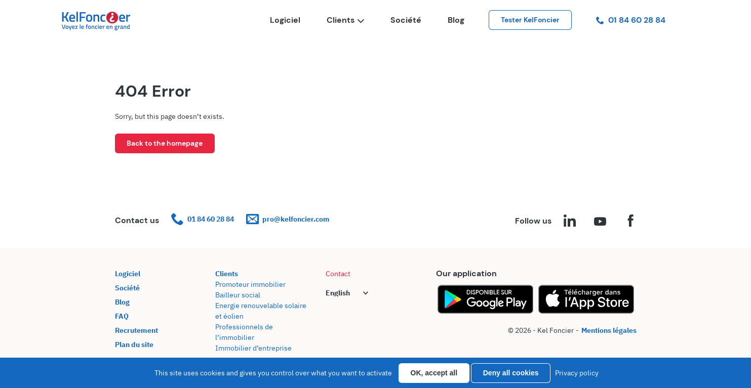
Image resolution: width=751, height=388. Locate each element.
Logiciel (285, 20)
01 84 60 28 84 (630, 20)
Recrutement (136, 330)
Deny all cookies (511, 373)
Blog (456, 20)
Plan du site (134, 344)
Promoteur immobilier (250, 284)
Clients (345, 20)
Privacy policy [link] (577, 372)
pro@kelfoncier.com (288, 219)
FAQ (122, 316)
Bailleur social (237, 294)
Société (405, 20)
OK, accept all (434, 373)
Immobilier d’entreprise (253, 348)
